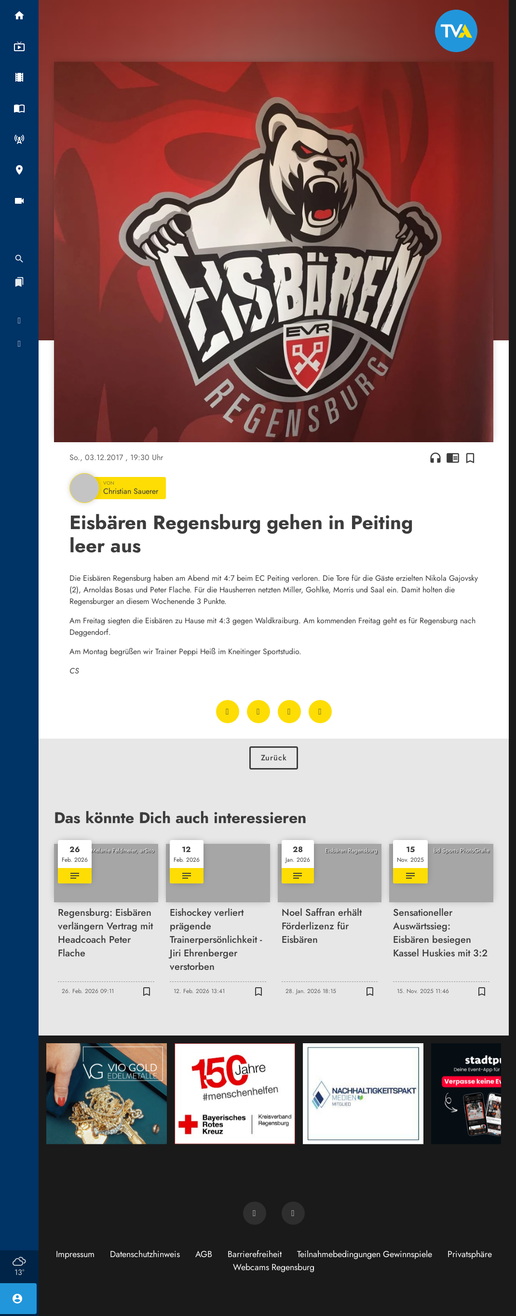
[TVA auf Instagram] (293, 1213)
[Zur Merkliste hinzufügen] (470, 457)
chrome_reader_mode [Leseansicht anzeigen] (453, 457)
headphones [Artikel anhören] (435, 457)
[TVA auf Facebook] (254, 1213)
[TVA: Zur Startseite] (456, 31)
